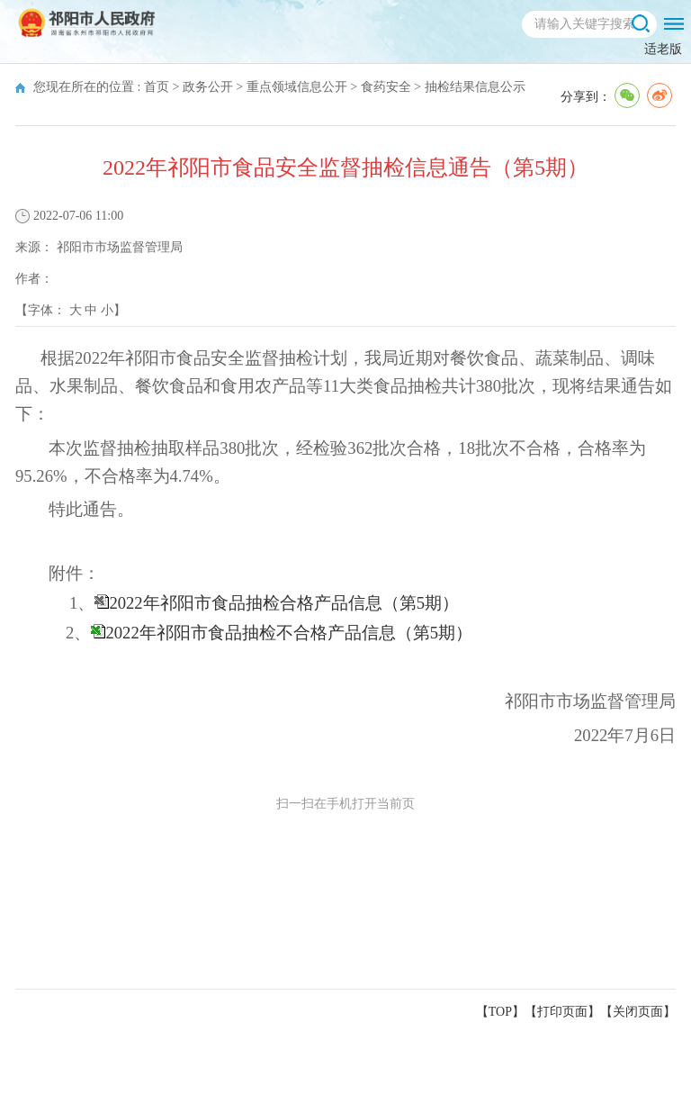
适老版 (663, 49)
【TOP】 (500, 1011)
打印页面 (562, 1011)
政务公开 (208, 87)
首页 (156, 87)
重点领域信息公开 (297, 87)
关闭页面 (638, 1011)
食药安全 (386, 87)
